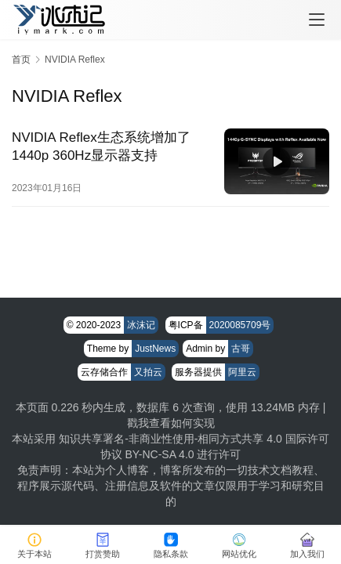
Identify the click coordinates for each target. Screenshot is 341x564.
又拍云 (148, 372)
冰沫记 (141, 325)
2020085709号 (240, 325)
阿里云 (242, 372)
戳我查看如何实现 (171, 423)
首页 (21, 59)
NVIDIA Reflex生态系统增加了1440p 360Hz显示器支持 (101, 146)
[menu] (316, 19)
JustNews (155, 348)
